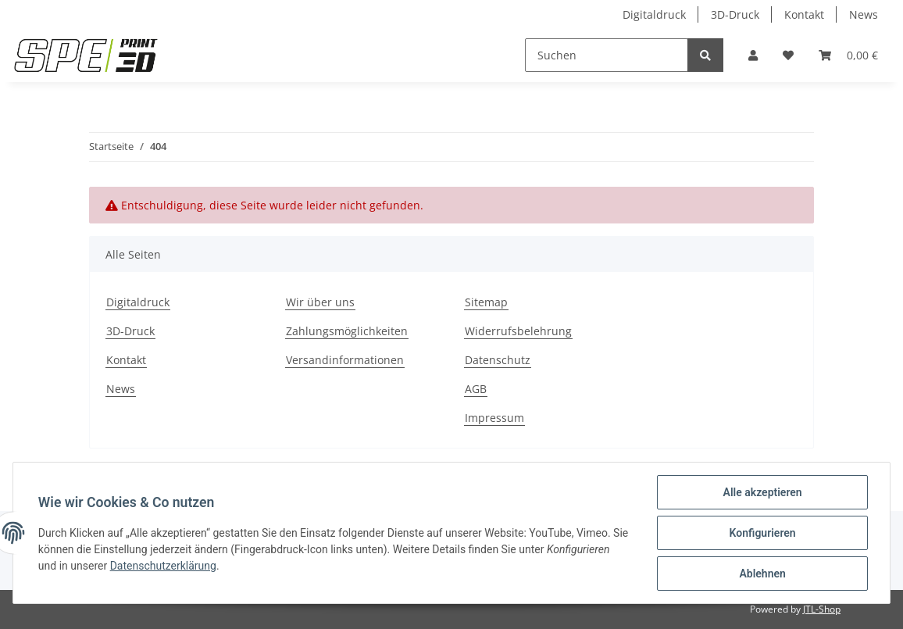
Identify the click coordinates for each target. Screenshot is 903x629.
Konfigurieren (762, 533)
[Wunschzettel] (788, 55)
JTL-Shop (822, 609)
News (863, 14)
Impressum (494, 417)
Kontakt (804, 14)
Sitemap (486, 302)
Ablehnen (762, 573)
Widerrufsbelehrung (518, 330)
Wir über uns (320, 302)
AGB (476, 388)
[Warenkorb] (848, 55)
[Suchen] (606, 55)
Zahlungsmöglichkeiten (347, 330)
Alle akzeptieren (762, 492)
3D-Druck (735, 14)
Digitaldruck (654, 14)
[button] (753, 55)
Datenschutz (497, 359)
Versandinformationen (345, 359)
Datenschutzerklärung (163, 565)
